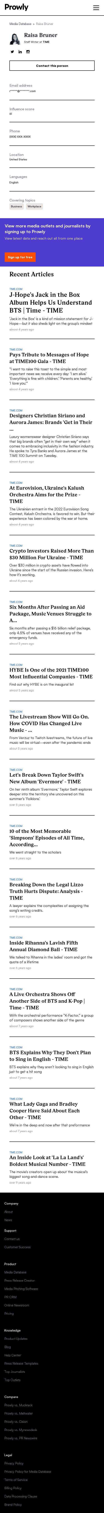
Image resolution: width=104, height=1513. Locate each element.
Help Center (12, 1355)
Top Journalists (14, 1372)
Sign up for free (20, 257)
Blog (7, 1347)
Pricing (9, 1313)
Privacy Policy (14, 1463)
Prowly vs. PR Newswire (20, 1438)
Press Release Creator (19, 1280)
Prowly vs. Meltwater (18, 1413)
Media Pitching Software (21, 1289)
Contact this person (52, 66)
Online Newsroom (16, 1305)
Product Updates (15, 1339)
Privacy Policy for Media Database (27, 1471)
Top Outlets (12, 1380)
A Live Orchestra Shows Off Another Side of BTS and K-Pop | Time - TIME (47, 1001)
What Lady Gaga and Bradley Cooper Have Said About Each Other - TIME (44, 1110)
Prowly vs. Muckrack (18, 1405)
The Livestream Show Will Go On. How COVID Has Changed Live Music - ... (49, 723)
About (8, 1212)
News (8, 1220)
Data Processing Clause (20, 1496)
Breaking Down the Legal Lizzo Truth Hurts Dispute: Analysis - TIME (46, 891)
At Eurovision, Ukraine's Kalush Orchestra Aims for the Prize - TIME (46, 494)
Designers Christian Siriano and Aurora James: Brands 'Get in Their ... (50, 422)
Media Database (20, 24)
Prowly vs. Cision (16, 1422)
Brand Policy (13, 1505)
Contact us (12, 1239)
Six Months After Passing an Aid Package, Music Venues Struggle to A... (50, 613)
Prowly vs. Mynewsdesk (20, 1430)
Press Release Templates (21, 1363)
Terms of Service (16, 1480)
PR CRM (10, 1297)
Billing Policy (13, 1488)
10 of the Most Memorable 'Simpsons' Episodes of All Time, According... (46, 837)
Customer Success (17, 1247)
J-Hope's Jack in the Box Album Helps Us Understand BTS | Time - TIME (50, 302)
